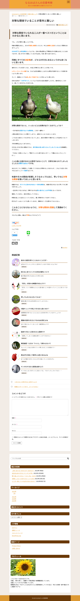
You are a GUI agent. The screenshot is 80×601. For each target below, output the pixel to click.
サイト (14, 431)
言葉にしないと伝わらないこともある (23, 479)
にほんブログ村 (16, 226)
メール (14, 424)
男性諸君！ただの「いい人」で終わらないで (36, 343)
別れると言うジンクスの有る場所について (35, 272)
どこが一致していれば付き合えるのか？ (24, 481)
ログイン (14, 528)
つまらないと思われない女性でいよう (24, 382)
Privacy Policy (16, 546)
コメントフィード (17, 533)
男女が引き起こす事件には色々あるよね (34, 355)
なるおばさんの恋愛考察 (39, 2)
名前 (14, 418)
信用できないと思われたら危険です (33, 332)
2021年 (14, 497)
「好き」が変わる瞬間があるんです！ (33, 283)
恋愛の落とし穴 (62, 25)
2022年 (14, 491)
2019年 (14, 501)
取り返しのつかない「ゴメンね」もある (24, 476)
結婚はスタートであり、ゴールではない (24, 386)
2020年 (14, 499)
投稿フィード (16, 530)
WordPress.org (16, 536)
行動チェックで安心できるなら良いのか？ (35, 309)
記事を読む (24, 266)
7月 (14, 493)
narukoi (65, 247)
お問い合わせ (16, 548)
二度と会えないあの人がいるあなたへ (23, 471)
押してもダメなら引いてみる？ (31, 297)
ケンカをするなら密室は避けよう (32, 366)
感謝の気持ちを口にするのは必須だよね (34, 320)
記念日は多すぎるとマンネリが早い (22, 473)
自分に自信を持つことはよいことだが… (34, 260)
